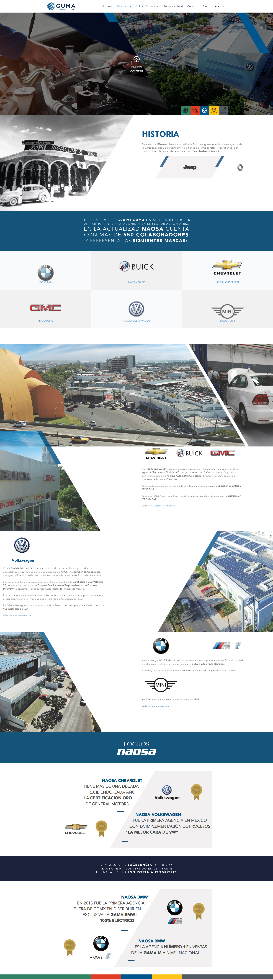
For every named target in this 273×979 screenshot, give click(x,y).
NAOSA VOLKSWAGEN (136, 321)
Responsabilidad (173, 6)
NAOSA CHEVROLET (227, 283)
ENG (223, 6)
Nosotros (107, 6)
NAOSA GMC (45, 321)
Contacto (192, 6)
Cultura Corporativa (147, 6)
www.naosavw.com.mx (20, 615)
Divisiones (124, 6)
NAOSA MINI (227, 321)
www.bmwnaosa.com (158, 705)
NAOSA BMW (45, 283)
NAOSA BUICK (136, 283)
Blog (205, 6)
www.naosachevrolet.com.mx (162, 505)
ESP (217, 6)
